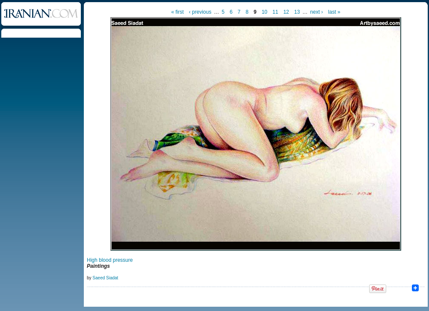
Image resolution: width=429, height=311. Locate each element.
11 (275, 12)
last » (334, 12)
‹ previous (200, 12)
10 (264, 12)
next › (316, 12)
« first (177, 12)
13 (297, 12)
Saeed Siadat (105, 277)
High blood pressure (110, 260)
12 (286, 12)
